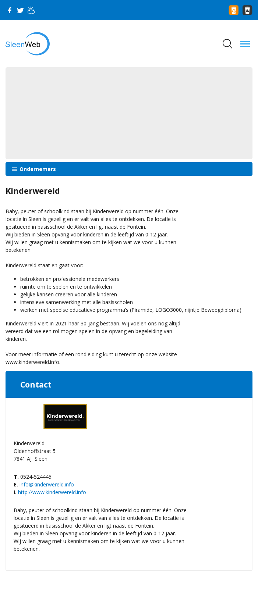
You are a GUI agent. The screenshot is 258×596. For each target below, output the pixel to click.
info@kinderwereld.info (47, 484)
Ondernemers (37, 168)
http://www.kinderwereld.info (52, 492)
